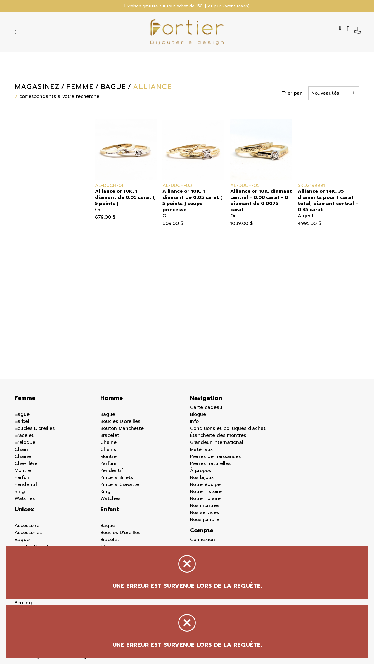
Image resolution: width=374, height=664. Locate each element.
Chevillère (26, 463)
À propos (200, 470)
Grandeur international (216, 442)
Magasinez (36, 86)
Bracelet (24, 435)
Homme (111, 398)
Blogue (198, 414)
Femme (25, 398)
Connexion (202, 539)
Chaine (23, 456)
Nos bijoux (202, 477)
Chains (108, 449)
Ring (20, 491)
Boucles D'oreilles (35, 428)
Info (194, 421)
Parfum (23, 477)
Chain (21, 449)
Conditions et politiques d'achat (228, 428)
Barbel (22, 421)
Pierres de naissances (215, 456)
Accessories (28, 532)
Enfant (109, 509)
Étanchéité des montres (218, 435)
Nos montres (204, 505)
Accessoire (27, 525)
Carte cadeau (206, 407)
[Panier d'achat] (357, 28)
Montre (23, 470)
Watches (25, 498)
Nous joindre (204, 519)
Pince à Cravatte (119, 484)
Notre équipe (205, 484)
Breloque (25, 442)
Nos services (204, 512)
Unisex (24, 509)
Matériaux (201, 449)
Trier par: (292, 93)
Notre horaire (205, 498)
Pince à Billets (116, 477)
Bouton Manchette (122, 428)
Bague (22, 414)
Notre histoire (206, 491)
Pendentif (26, 484)
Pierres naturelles (210, 463)
